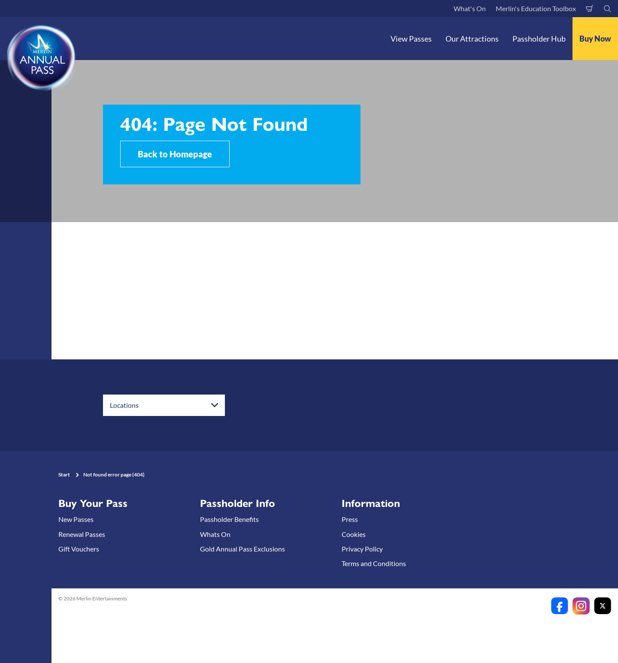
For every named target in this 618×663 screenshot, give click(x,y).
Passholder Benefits (229, 519)
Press (350, 519)
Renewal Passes (81, 534)
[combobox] (164, 405)
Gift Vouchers (78, 549)
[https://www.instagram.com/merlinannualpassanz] (581, 606)
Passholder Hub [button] (539, 38)
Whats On (215, 534)
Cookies (354, 534)
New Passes (76, 519)
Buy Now (595, 38)
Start (64, 474)
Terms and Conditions (374, 563)
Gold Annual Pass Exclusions (242, 549)
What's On (470, 8)
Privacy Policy (362, 549)
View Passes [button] (411, 38)
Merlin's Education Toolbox (536, 8)
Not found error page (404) (114, 474)
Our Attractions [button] (472, 38)
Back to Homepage (175, 154)
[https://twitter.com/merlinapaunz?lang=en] (602, 606)
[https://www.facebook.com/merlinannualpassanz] (559, 606)
